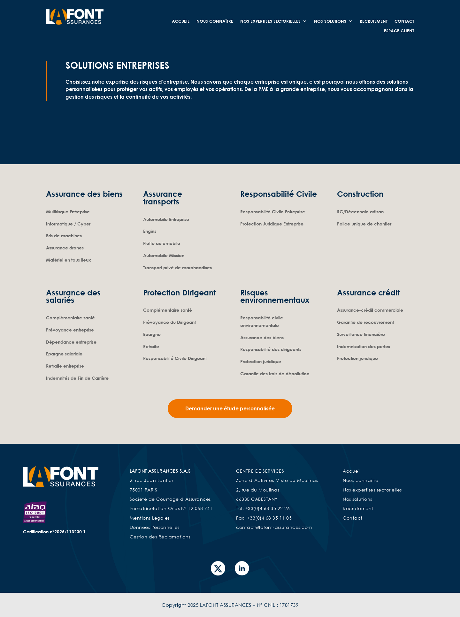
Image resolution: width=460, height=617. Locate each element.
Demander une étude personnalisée (230, 408)
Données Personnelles (155, 526)
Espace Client (399, 30)
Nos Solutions (330, 21)
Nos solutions (357, 498)
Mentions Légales (150, 517)
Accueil (180, 21)
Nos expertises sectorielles (270, 21)
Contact (404, 21)
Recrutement (373, 21)
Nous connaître (214, 21)
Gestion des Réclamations (160, 536)
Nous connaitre (360, 480)
